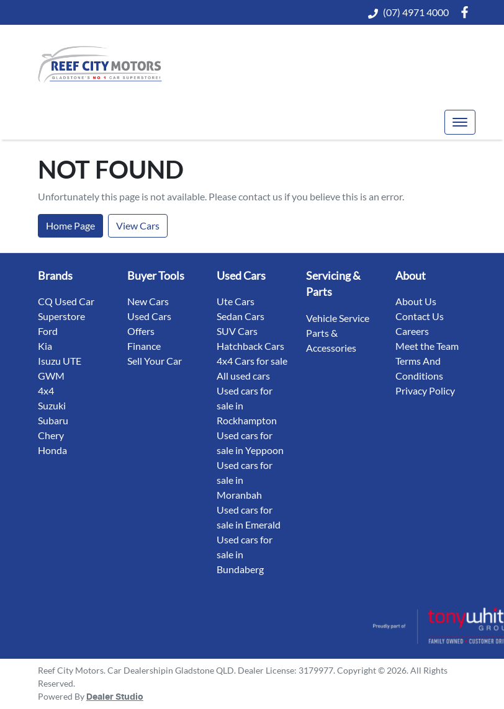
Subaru (53, 420)
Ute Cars (235, 301)
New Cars (148, 301)
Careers (412, 331)
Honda (52, 450)
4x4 (46, 390)
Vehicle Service (337, 318)
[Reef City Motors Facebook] (467, 12)
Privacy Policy (425, 390)
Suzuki (52, 405)
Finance (144, 346)
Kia (45, 346)
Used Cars (149, 316)
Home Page (70, 225)
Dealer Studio (114, 697)
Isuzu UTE (59, 361)
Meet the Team (427, 346)
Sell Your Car (154, 361)
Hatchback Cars (250, 346)
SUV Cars (237, 331)
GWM (51, 375)
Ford (48, 331)
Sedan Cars (240, 316)
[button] (459, 122)
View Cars (138, 225)
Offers (141, 331)
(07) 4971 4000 (416, 12)
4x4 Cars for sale (252, 361)
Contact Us (419, 316)
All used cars (243, 375)
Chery (51, 435)
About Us (415, 301)
